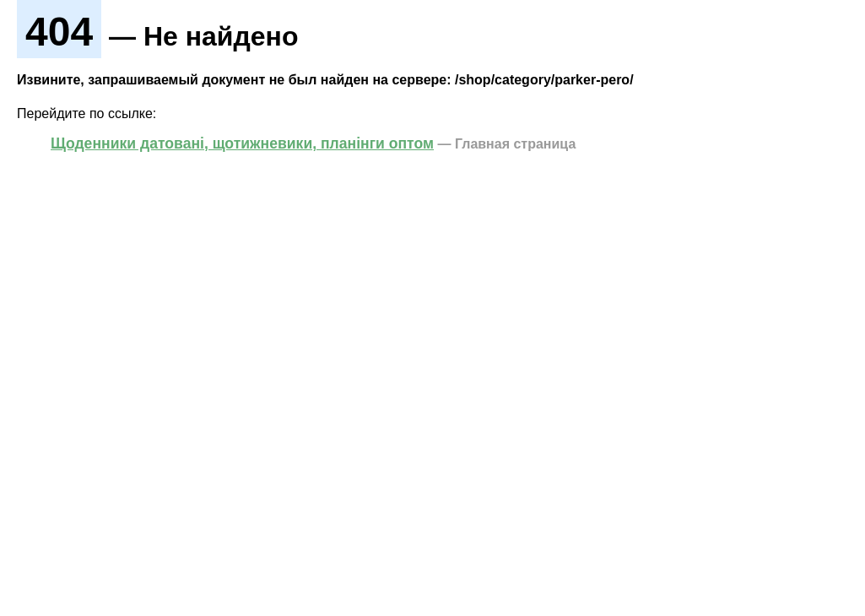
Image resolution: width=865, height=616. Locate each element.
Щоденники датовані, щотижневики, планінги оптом (242, 143)
